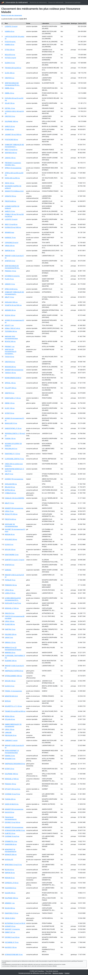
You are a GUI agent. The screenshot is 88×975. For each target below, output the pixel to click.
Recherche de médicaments (38, 2)
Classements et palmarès (72, 2)
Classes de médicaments (56, 2)
